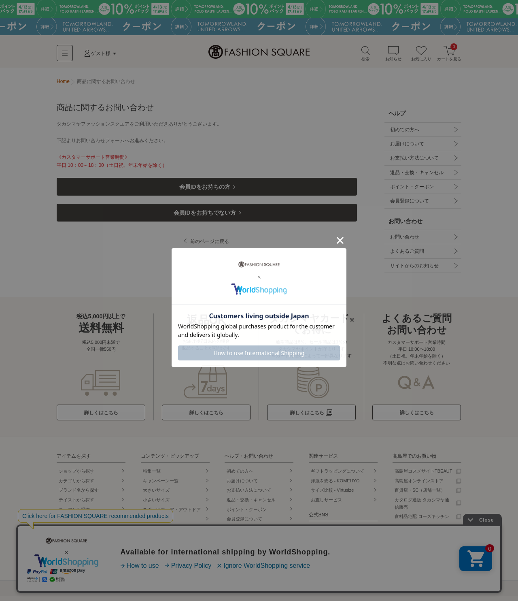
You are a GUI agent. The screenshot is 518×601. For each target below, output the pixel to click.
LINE (316, 534)
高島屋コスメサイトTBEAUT (423, 476)
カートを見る (449, 56)
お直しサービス (326, 505)
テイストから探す (76, 505)
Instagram (321, 544)
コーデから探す (74, 514)
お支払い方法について (413, 161)
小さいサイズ (156, 505)
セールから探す (74, 524)
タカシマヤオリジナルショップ (172, 556)
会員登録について (408, 205)
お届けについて (406, 146)
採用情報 (255, 593)
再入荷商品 (70, 562)
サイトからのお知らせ (413, 270)
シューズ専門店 (158, 533)
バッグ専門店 (156, 524)
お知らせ (393, 56)
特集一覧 (152, 476)
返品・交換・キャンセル (416, 176)
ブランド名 (79, 495)
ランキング (70, 533)
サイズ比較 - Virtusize (332, 495)
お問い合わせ (403, 241)
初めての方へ (403, 132)
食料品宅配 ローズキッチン (422, 521)
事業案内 (227, 593)
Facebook (320, 563)
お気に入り (421, 56)
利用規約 (65, 593)
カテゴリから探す (76, 486)
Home (63, 84)
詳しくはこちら (101, 418)
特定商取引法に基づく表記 (154, 593)
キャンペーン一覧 (160, 486)
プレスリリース (289, 593)
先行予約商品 (72, 552)
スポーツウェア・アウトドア (172, 514)
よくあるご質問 (406, 256)
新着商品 (67, 543)
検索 (365, 56)
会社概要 (198, 593)
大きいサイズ (156, 495)
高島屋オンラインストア (419, 486)
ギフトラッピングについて (337, 476)
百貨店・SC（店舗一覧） (420, 495)
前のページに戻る (210, 250)
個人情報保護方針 (101, 593)
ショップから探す (76, 476)
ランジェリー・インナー (167, 543)
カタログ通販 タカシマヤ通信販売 (422, 509)
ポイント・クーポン (411, 190)
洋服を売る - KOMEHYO (335, 486)
